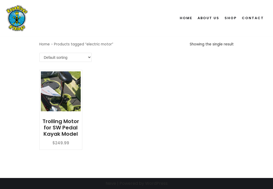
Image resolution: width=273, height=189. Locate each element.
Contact (253, 17)
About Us (208, 17)
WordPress (156, 183)
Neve (111, 183)
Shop (231, 17)
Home (186, 17)
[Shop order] (65, 57)
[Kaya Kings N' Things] (18, 18)
